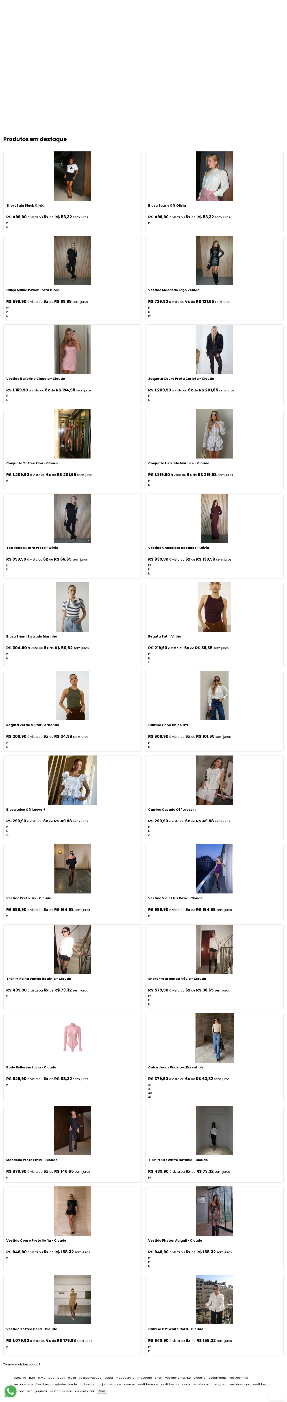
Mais (102, 1392)
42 (150, 1098)
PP (7, 308)
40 (150, 1094)
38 (150, 1090)
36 (150, 1086)
